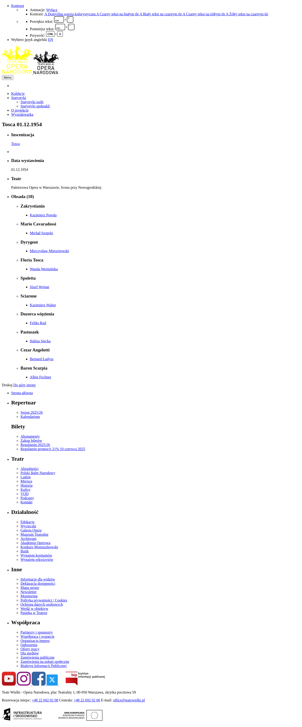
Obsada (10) (22, 196)
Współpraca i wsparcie (37, 636)
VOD (24, 494)
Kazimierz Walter (43, 305)
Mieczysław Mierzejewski (49, 251)
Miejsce (26, 481)
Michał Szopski (41, 233)
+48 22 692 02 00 (87, 700)
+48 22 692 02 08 (45, 700)
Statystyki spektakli (35, 106)
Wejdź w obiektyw (34, 609)
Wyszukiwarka (22, 114)
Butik (24, 551)
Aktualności (29, 469)
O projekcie (20, 110)
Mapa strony (29, 588)
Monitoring (28, 596)
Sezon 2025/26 (31, 412)
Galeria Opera (30, 530)
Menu (7, 77)
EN (50, 40)
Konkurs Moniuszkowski (39, 547)
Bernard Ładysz (42, 359)
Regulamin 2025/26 (35, 445)
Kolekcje (18, 94)
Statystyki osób (31, 102)
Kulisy (25, 490)
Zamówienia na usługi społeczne (44, 662)
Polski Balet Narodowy (37, 473)
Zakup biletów (31, 441)
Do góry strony (24, 385)
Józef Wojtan (39, 287)
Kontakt (26, 502)
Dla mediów (29, 653)
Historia (26, 485)
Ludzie (25, 477)
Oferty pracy (29, 649)
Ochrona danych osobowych (41, 604)
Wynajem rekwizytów (36, 560)
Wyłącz (51, 10)
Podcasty (27, 498)
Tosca (15, 144)
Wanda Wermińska (44, 269)
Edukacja (27, 522)
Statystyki (18, 98)
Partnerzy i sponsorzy (36, 632)
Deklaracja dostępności (37, 583)
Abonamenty (30, 436)
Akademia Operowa (35, 543)
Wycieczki (28, 526)
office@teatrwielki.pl (129, 700)
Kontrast (17, 6)
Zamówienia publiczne (37, 657)
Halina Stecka (40, 341)
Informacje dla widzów (37, 579)
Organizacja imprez (35, 641)
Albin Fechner (40, 377)
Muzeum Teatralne (34, 534)
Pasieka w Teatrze (33, 613)
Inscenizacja (22, 134)
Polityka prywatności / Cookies (43, 600)
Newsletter (28, 592)
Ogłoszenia (28, 645)
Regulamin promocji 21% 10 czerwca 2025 (52, 449)
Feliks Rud (38, 323)
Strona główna (22, 393)
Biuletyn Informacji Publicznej (43, 666)
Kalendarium (30, 417)
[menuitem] (155, 86)
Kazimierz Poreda (43, 215)
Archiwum (28, 539)
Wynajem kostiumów (36, 555)
